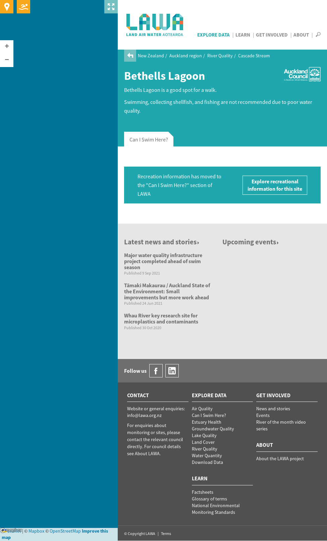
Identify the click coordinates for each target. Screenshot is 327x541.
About (301, 35)
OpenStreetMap (65, 531)
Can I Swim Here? (209, 415)
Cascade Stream (254, 56)
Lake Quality (204, 435)
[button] (6, 47)
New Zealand (151, 56)
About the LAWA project (280, 459)
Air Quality (202, 409)
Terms (166, 533)
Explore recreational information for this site (275, 185)
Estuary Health (206, 422)
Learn (242, 35)
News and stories (273, 409)
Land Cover (203, 442)
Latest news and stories (162, 241)
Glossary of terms (209, 499)
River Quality (220, 56)
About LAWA (147, 453)
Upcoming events (251, 241)
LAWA (155, 25)
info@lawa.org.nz (144, 415)
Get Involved (272, 35)
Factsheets (202, 492)
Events (263, 415)
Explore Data (213, 35)
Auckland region (185, 56)
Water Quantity (207, 456)
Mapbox (11, 530)
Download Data (207, 462)
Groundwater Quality (213, 429)
